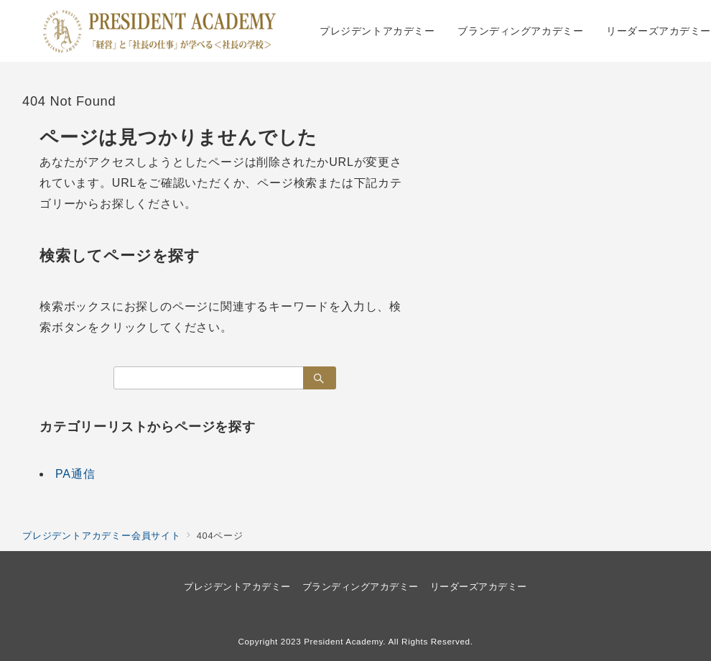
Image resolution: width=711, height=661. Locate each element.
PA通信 (75, 474)
